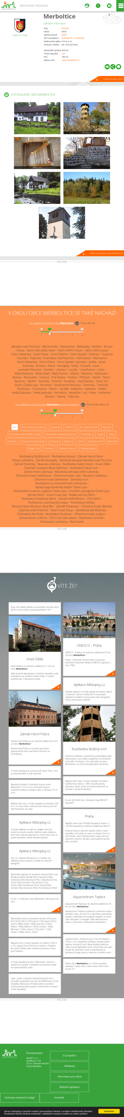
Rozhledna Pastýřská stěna (38, 499)
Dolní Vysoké (78, 354)
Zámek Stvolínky (24, 464)
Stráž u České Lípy (26, 385)
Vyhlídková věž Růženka (91, 510)
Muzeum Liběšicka (95, 475)
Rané (106, 377)
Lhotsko (49, 369)
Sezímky (44, 381)
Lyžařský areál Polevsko (33, 510)
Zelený (61, 396)
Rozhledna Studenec (59, 514)
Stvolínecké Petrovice (67, 385)
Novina (17, 377)
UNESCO (69, 427)
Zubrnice (73, 396)
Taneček (102, 385)
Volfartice (104, 393)
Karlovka (28, 366)
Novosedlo (30, 377)
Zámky (111, 434)
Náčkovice (101, 373)
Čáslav (20, 350)
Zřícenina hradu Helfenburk (33, 475)
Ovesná (44, 377)
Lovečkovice (87, 369)
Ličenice (61, 369)
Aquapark (55, 427)
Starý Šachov (86, 381)
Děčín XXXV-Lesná (96, 350)
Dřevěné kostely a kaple (33, 441)
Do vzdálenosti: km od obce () (47, 404)
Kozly (75, 366)
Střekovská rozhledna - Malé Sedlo (62, 522)
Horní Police (47, 362)
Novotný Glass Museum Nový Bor (33, 506)
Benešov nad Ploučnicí (26, 346)
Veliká (102, 389)
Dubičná (107, 354)
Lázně (80, 441)
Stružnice (46, 385)
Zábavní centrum (66, 448)
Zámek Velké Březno (71, 499)
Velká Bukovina (21, 393)
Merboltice (59, 16)
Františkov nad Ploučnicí (58, 358)
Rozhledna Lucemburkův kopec (48, 502)
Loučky (73, 369)
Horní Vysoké (65, 362)
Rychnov (20, 381)
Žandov (49, 396)
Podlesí (72, 377)
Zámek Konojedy (46, 460)
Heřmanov (100, 358)
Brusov (108, 346)
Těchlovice (23, 389)
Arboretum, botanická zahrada (61, 434)
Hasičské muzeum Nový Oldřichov (46, 468)
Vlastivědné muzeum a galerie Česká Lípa (39, 491)
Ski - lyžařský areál (88, 427)
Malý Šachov (60, 373)
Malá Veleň (43, 373)
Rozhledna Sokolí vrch (84, 468)
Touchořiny (39, 389)
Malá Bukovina (24, 373)
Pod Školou (58, 377)
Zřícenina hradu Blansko (96, 506)
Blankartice (68, 346)
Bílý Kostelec (50, 346)
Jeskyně (67, 441)
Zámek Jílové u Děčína (33, 518)
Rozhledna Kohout (63, 456)
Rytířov (31, 381)
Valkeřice (76, 389)
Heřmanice (84, 358)
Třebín (53, 389)
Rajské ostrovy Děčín (82, 495)
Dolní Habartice (21, 354)
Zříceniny (11, 441)
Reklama (69, 1066)
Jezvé (102, 362)
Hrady (100, 434)
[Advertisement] (62, 284)
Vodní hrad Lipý (57, 495)
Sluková (56, 381)
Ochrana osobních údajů (20, 1097)
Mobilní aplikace (70, 1087)
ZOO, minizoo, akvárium (33, 427)
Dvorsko (22, 358)
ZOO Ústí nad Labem (63, 518)
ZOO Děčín (94, 499)
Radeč (97, 377)
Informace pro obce (69, 1076)
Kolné (51, 366)
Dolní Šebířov (59, 354)
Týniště (63, 389)
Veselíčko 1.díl (78, 393)
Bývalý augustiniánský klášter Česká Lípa (61, 487)
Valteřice (90, 389)
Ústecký (65, 28)
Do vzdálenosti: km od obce (51, 323)
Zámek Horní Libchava (38, 472)
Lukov (101, 369)
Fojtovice (35, 358)
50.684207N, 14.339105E (72, 38)
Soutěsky (69, 381)
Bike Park (112, 441)
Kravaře (85, 366)
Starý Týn (102, 381)
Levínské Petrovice (29, 369)
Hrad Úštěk (102, 464)
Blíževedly (83, 346)
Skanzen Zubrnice (49, 464)
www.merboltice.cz (70, 60)
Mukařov (86, 373)
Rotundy (54, 441)
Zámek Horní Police (90, 456)
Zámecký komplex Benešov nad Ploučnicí (86, 460)
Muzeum (48, 448)
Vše (14, 427)
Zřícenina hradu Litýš (67, 475)
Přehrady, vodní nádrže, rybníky (24, 434)
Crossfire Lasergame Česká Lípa (89, 491)
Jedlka (93, 362)
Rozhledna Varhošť (91, 518)
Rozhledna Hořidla (82, 502)
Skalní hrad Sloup (62, 510)
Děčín (64, 34)
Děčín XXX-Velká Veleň (41, 350)
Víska (92, 393)
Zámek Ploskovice (67, 506)
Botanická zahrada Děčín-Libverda (76, 472)
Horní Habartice (27, 362)
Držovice (94, 354)
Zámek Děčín (35, 495)
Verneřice (60, 393)
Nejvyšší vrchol (95, 441)
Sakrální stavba (88, 448)
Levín (96, 366)
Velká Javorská (43, 393)
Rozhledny (86, 434)
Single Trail (34, 448)
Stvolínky (89, 385)
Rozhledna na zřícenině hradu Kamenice (61, 483)
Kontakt (59, 1097)
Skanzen (107, 427)
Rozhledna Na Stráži (30, 514)
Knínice (40, 366)
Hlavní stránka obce (113, 79)
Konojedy (63, 366)
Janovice (81, 362)
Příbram (85, 377)
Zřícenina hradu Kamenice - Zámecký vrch (61, 479)
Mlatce (74, 373)
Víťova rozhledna (22, 460)
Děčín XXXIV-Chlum (70, 350)
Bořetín (97, 346)
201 (63, 53)
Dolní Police (41, 354)
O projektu (69, 1055)
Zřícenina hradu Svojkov (89, 514)
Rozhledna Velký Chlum (78, 464)
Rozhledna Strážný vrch (34, 456)
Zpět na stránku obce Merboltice (106, 253)
